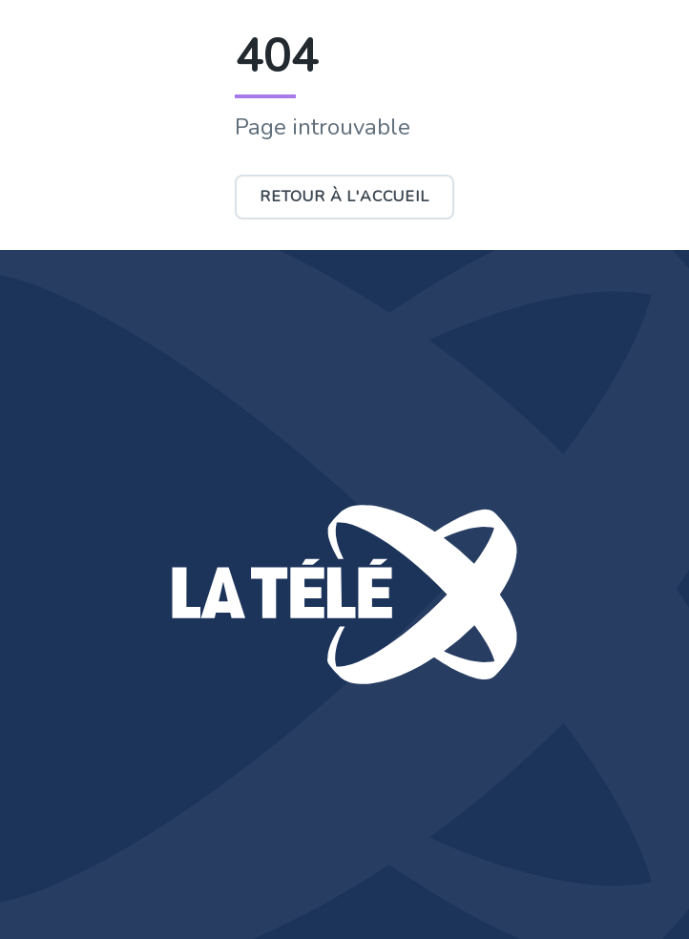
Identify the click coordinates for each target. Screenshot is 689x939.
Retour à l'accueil (344, 196)
